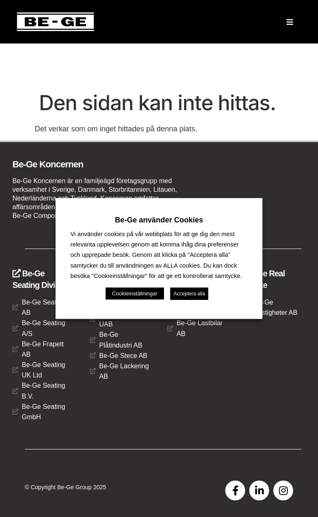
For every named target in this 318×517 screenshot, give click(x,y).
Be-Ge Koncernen (47, 164)
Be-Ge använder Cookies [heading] (159, 220)
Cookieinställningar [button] (135, 293)
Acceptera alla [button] (189, 294)
